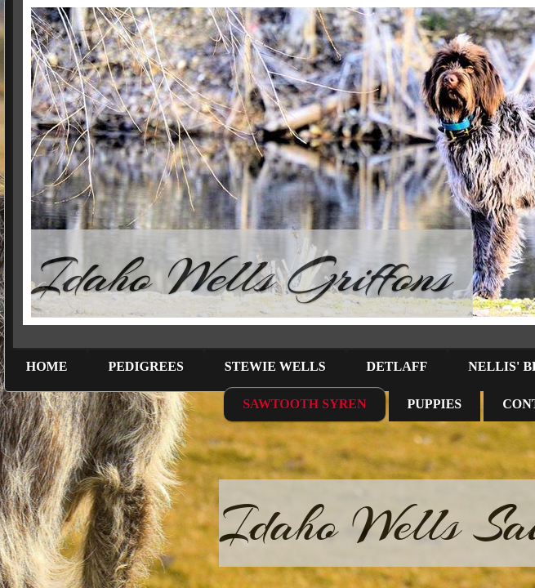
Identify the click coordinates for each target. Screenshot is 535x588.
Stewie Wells (275, 366)
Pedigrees (145, 366)
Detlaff (397, 366)
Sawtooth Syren (304, 404)
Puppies (435, 404)
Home (47, 366)
